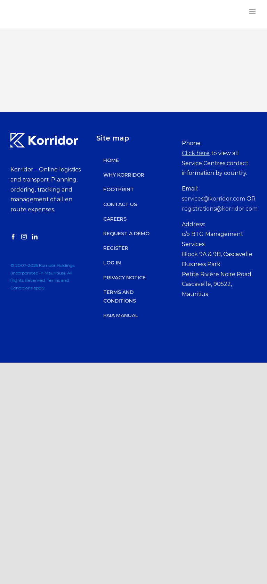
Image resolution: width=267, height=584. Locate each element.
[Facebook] (13, 236)
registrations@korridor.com (220, 208)
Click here (196, 153)
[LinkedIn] (35, 236)
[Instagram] (24, 236)
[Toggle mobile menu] (253, 11)
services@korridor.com (213, 198)
